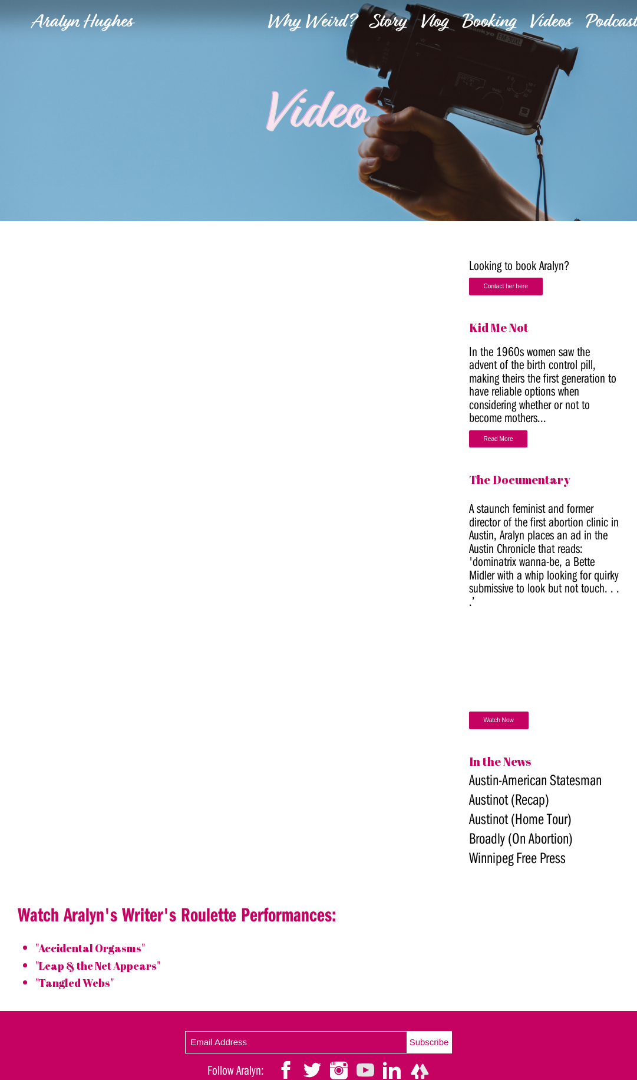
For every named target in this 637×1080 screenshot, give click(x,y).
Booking (488, 23)
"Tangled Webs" (77, 982)
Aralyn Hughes (82, 23)
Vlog (434, 23)
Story (388, 23)
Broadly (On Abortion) (521, 839)
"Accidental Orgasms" (94, 948)
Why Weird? (311, 23)
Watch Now (499, 722)
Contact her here (506, 287)
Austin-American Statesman (535, 781)
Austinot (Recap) (509, 801)
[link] (319, 110)
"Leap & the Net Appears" (104, 965)
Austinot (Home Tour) (520, 820)
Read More (499, 439)
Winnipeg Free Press (517, 859)
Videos (550, 23)
